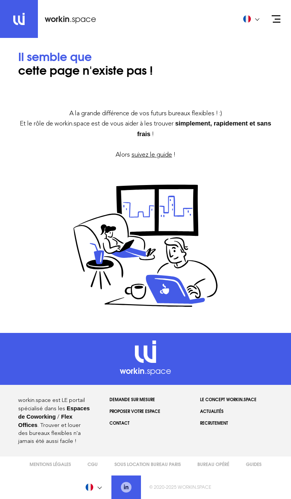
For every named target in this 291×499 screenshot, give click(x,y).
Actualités (212, 411)
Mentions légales (50, 464)
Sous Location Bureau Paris (147, 464)
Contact (120, 422)
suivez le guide (151, 154)
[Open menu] (276, 18)
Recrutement (214, 422)
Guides (253, 464)
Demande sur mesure (132, 399)
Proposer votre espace (135, 411)
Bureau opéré (213, 464)
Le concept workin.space (228, 399)
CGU (93, 464)
